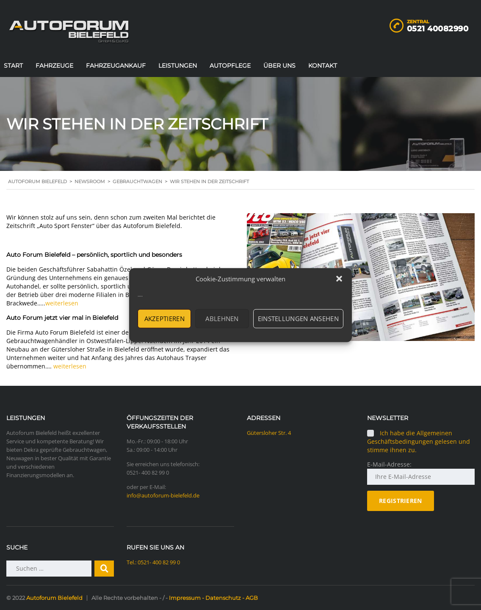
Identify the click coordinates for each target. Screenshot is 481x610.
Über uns (279, 65)
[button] (339, 279)
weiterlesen (61, 303)
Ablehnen (221, 318)
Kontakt (322, 65)
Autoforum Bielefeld (54, 597)
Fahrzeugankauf (116, 65)
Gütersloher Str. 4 (269, 433)
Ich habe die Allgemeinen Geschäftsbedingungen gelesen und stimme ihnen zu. (418, 441)
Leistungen (177, 65)
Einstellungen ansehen (298, 318)
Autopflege (230, 65)
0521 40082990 (438, 28)
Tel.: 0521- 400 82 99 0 (153, 562)
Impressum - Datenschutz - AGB (213, 597)
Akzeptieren (164, 318)
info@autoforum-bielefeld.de (163, 495)
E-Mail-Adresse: (389, 464)
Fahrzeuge (54, 65)
